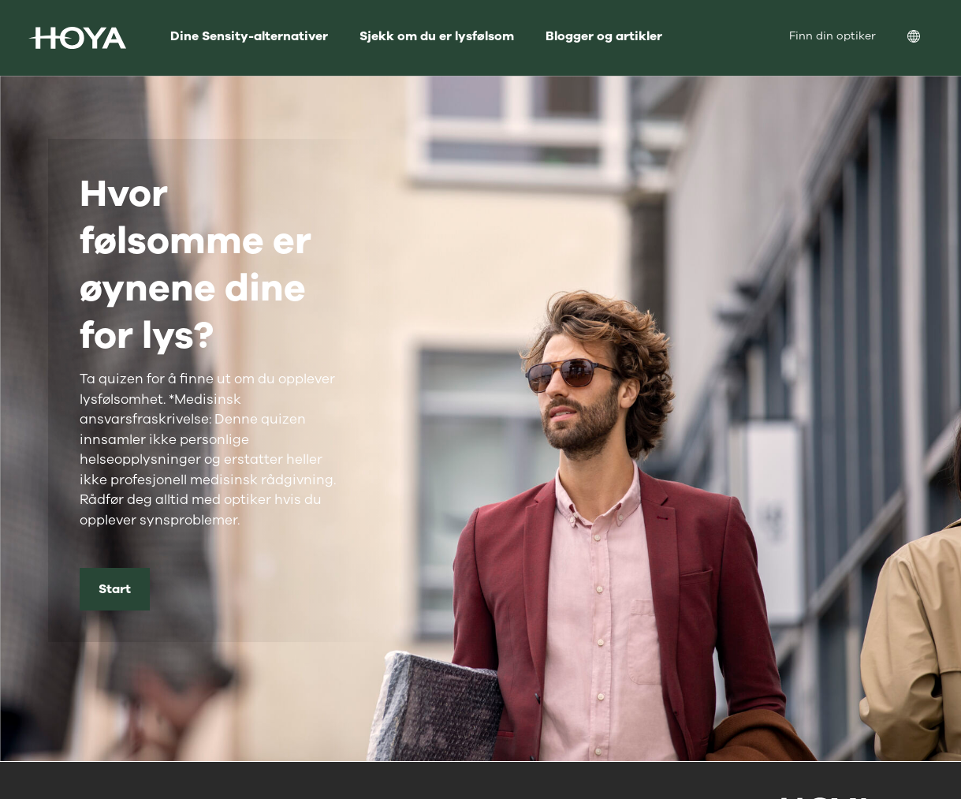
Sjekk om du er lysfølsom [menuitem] (436, 36)
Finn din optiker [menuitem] (832, 35)
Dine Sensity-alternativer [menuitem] (249, 36)
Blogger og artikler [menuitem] (604, 36)
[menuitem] (926, 38)
